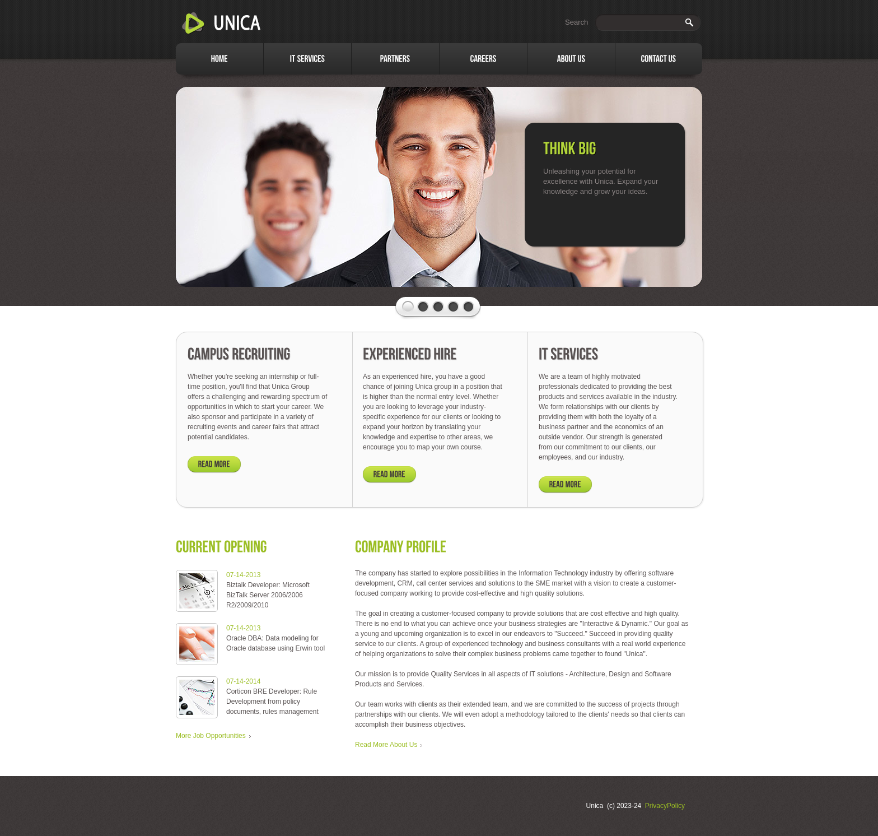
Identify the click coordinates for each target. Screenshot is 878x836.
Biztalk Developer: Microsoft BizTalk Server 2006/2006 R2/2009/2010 (268, 595)
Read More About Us (386, 745)
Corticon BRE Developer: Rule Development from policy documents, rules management (272, 702)
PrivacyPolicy (665, 806)
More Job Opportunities (211, 736)
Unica (221, 23)
